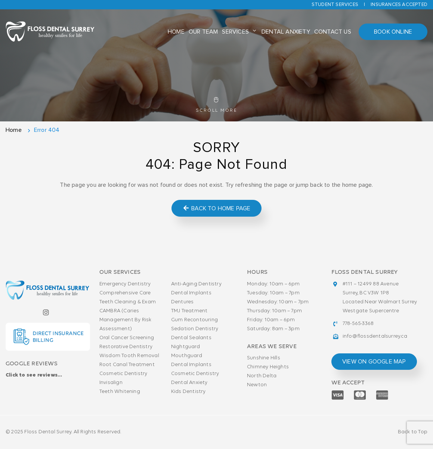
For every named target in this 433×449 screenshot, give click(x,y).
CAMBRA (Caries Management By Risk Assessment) (125, 320)
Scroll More (216, 105)
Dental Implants (191, 293)
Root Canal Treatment (127, 365)
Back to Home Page (216, 208)
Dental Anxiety (286, 32)
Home (176, 32)
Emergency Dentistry (125, 284)
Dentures (182, 302)
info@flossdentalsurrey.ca (375, 336)
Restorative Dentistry (125, 347)
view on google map (374, 362)
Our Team (203, 32)
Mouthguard (186, 356)
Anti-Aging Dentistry (196, 284)
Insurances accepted (399, 4)
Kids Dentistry (188, 391)
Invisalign (111, 382)
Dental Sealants (191, 338)
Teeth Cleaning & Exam (127, 302)
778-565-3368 (358, 323)
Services (235, 32)
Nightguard (185, 347)
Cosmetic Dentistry (123, 374)
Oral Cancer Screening (126, 338)
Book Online (393, 32)
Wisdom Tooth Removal (129, 356)
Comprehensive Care (125, 293)
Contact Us (332, 32)
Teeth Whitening (119, 391)
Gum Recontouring (194, 320)
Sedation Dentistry (195, 329)
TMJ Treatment (189, 311)
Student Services (335, 4)
